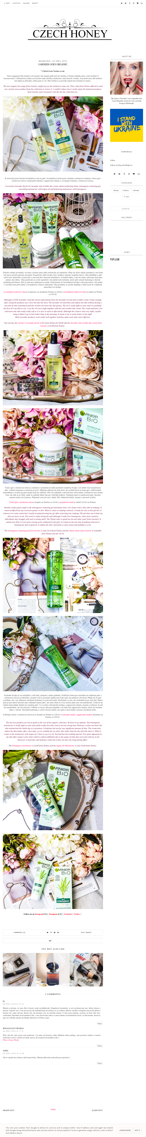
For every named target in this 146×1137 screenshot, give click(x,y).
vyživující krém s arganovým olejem (77, 714)
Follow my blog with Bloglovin (121, 165)
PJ (4, 1001)
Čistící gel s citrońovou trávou (21, 502)
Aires (5, 1050)
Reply (100, 1024)
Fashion (26, 3)
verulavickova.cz (126, 152)
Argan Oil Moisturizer (65, 745)
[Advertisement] (126, 308)
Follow (112, 160)
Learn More (125, 1130)
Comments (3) (19, 932)
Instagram (39, 914)
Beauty (35, 3)
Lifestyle (16, 3)
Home (53, 1110)
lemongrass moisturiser (22, 745)
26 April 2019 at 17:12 (13, 1031)
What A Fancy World (11, 1040)
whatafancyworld (13, 1028)
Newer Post (8, 1110)
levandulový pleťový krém (75, 292)
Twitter (77, 914)
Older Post (97, 1110)
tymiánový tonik (66, 502)
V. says (7, 3)
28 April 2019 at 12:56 (13, 1053)
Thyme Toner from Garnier (80, 530)
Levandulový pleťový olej (14, 292)
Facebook (68, 914)
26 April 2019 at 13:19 (13, 1004)
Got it (137, 1130)
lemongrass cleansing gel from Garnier (24, 530)
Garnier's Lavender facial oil (30, 323)
